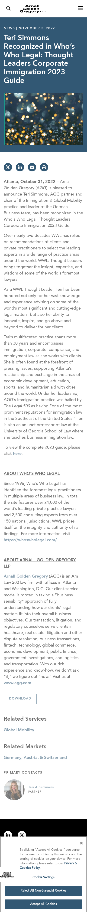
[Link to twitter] (22, 835)
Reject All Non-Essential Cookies (43, 891)
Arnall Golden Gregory (26, 576)
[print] (44, 167)
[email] (32, 167)
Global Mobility (19, 730)
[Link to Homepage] (45, 9)
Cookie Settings (43, 878)
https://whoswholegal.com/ (30, 540)
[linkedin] (20, 167)
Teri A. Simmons (41, 787)
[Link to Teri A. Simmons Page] (14, 789)
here (17, 454)
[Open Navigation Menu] (80, 8)
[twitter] (8, 167)
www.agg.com (17, 683)
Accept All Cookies (43, 905)
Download (20, 698)
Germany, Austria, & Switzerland (35, 758)
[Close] (81, 844)
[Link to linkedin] (8, 835)
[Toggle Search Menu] (8, 8)
